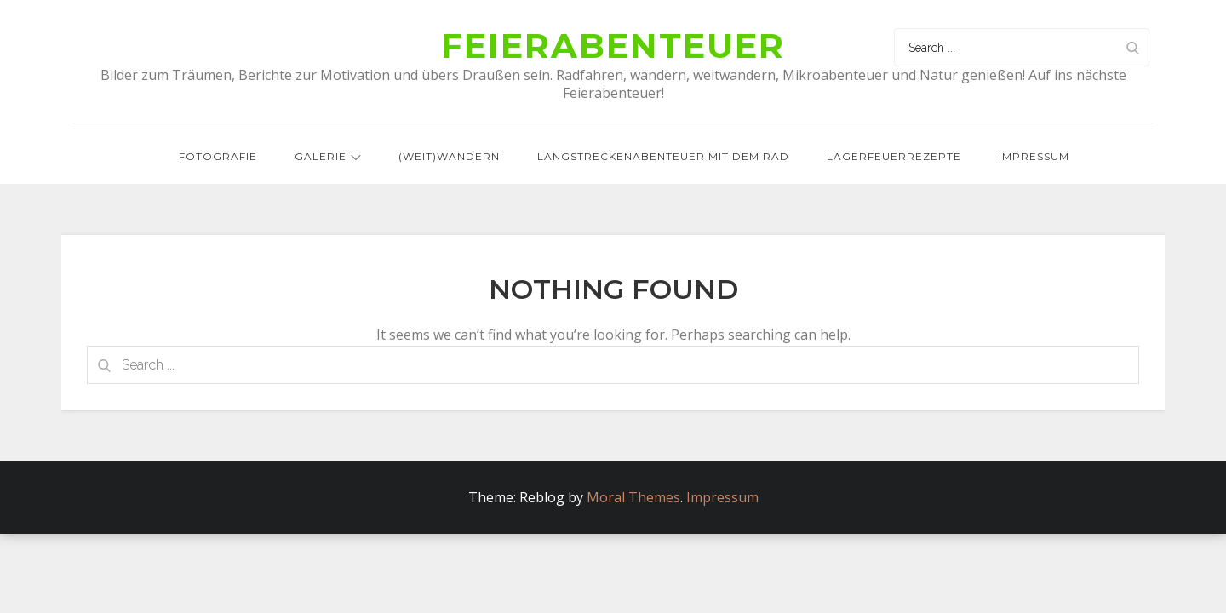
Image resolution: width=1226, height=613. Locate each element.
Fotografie (218, 156)
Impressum (1034, 156)
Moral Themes (633, 497)
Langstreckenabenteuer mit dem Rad (663, 156)
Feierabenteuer (613, 45)
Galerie (328, 156)
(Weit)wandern (449, 156)
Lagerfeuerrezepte (894, 156)
